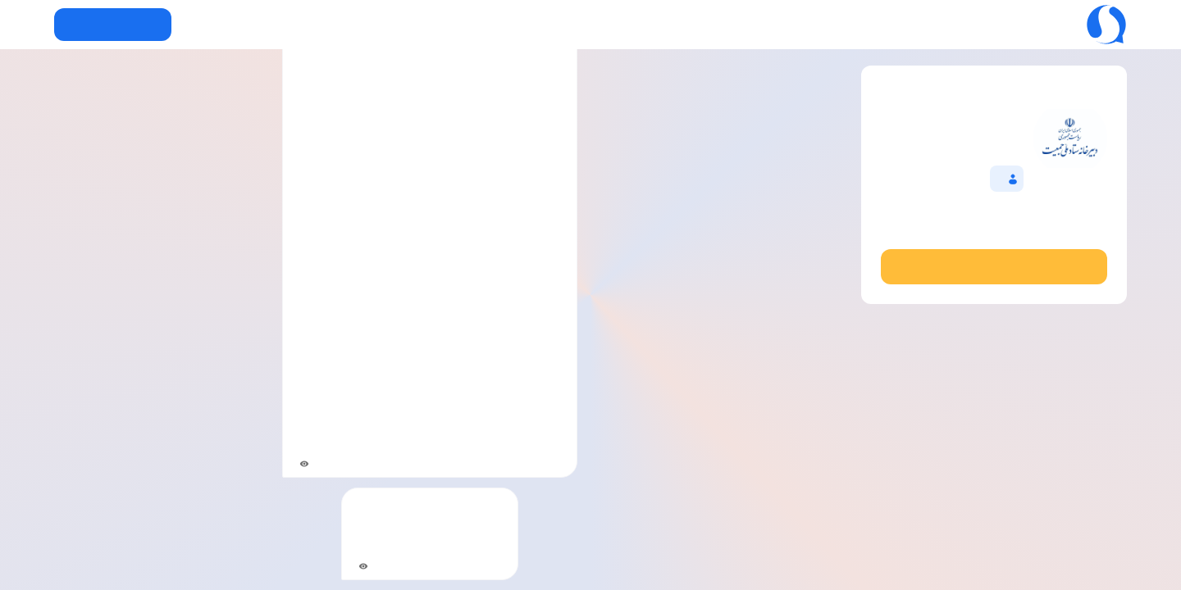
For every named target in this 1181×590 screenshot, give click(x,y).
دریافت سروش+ (112, 24)
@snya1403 (534, 423)
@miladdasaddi (993, 230)
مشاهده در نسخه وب (993, 266)
